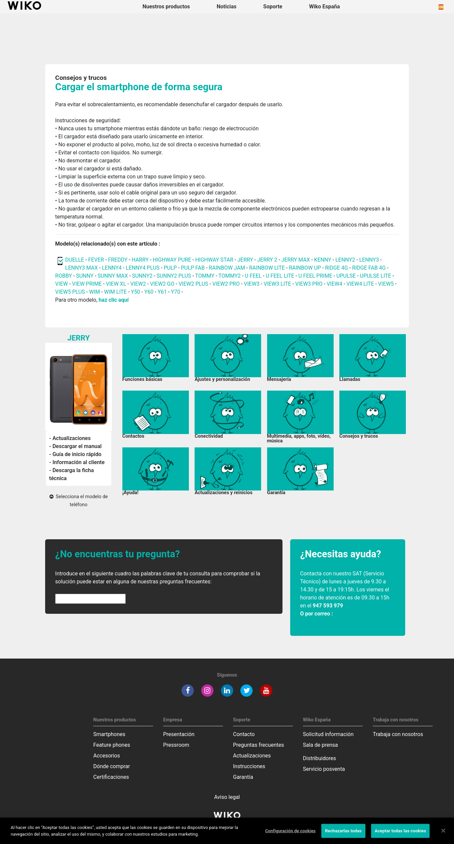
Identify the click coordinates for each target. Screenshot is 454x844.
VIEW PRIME (87, 284)
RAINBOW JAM (227, 268)
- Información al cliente (77, 462)
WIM (94, 292)
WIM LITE (115, 292)
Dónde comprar (111, 766)
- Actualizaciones (70, 438)
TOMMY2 (229, 276)
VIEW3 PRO (309, 284)
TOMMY (205, 276)
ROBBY (63, 276)
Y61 (162, 292)
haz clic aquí (114, 300)
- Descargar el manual (75, 446)
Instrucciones (249, 766)
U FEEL (253, 276)
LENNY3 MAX (81, 268)
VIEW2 (138, 284)
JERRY (245, 260)
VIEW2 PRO (226, 284)
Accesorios (106, 755)
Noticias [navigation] (226, 6)
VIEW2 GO (162, 284)
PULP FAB (193, 268)
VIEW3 (251, 284)
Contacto (244, 734)
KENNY (322, 260)
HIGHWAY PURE (173, 260)
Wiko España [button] (324, 6)
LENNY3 (369, 260)
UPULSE (346, 276)
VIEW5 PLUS (70, 292)
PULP (171, 268)
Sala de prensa (320, 745)
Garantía (243, 777)
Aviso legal (227, 797)
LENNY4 (112, 268)
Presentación (179, 734)
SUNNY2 (142, 276)
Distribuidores (319, 758)
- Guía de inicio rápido (75, 454)
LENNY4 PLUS (142, 268)
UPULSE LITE (375, 276)
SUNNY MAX (113, 276)
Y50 (135, 292)
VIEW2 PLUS (193, 284)
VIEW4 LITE (360, 284)
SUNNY (84, 276)
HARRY (141, 260)
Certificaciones (111, 777)
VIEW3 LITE (277, 284)
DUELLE (74, 260)
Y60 (148, 292)
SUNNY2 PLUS (173, 276)
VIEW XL (116, 284)
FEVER (96, 260)
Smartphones (109, 734)
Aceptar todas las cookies (400, 835)
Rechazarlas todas (343, 835)
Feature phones (111, 745)
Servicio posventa (324, 769)
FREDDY (117, 260)
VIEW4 (334, 284)
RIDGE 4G (336, 268)
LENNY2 (345, 260)
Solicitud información (328, 734)
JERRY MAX (295, 260)
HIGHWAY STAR (215, 260)
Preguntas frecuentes (258, 745)
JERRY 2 (267, 260)
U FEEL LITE (280, 276)
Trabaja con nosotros (398, 734)
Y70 (175, 292)
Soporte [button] (272, 6)
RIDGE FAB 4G (368, 268)
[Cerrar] (443, 835)
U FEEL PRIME (315, 276)
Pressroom (176, 745)
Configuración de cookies (290, 835)
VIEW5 (386, 284)
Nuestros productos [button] (166, 6)
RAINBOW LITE (267, 268)
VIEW (61, 284)
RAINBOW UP (305, 268)
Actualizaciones (252, 755)
